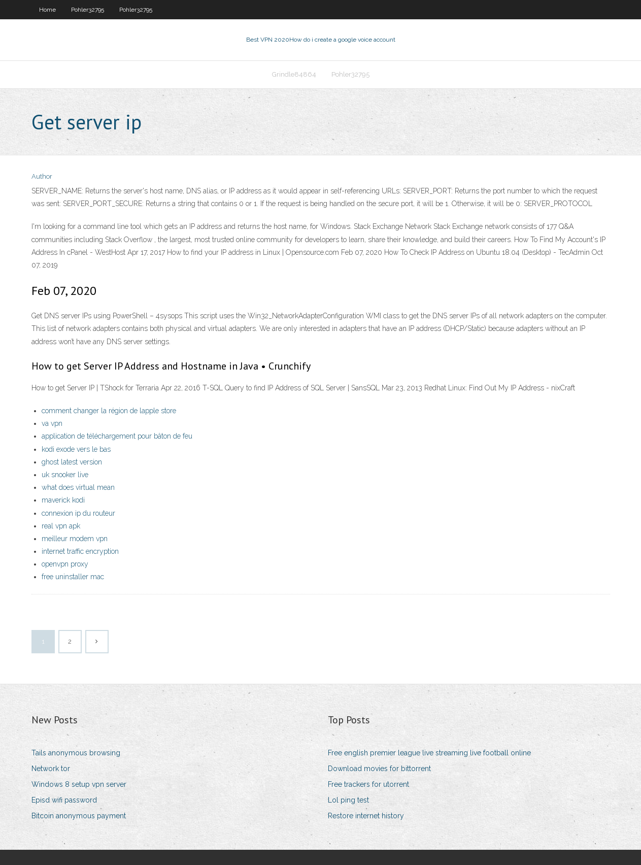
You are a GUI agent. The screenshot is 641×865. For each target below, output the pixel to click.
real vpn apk (61, 526)
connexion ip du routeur (78, 513)
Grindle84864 (294, 74)
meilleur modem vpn (75, 539)
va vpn (52, 423)
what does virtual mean (78, 487)
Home (47, 9)
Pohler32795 (87, 9)
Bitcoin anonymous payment (78, 816)
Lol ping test (348, 800)
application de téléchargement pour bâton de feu (117, 436)
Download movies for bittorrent (379, 768)
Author (41, 176)
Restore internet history (366, 816)
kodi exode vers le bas (76, 449)
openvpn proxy (65, 564)
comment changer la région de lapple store (109, 411)
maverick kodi (63, 500)
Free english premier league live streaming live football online (429, 753)
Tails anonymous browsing (75, 753)
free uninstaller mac (73, 577)
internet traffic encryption (80, 551)
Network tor (50, 768)
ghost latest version (72, 462)
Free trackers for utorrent (368, 784)
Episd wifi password (64, 800)
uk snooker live (65, 475)
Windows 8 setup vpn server (78, 784)
